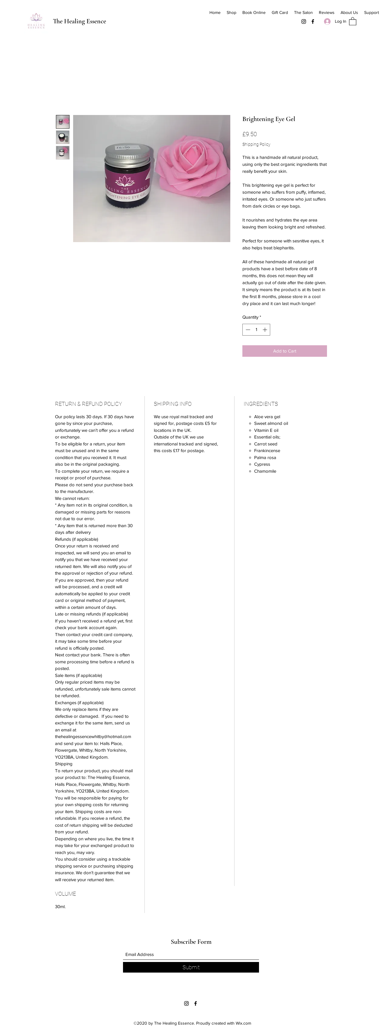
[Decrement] (247, 329)
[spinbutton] (256, 329)
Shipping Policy (256, 144)
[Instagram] (304, 21)
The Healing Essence (79, 21)
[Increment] (265, 329)
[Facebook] (313, 21)
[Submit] (191, 967)
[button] (352, 21)
